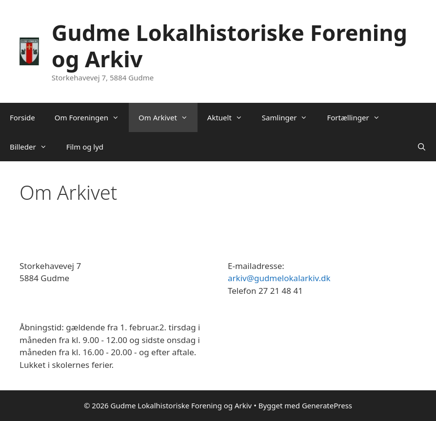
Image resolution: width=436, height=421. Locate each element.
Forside (22, 117)
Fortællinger (358, 117)
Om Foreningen (92, 117)
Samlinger (289, 117)
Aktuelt (229, 117)
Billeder (33, 146)
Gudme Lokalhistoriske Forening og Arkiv (229, 46)
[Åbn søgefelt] (421, 146)
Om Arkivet (168, 117)
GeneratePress (327, 405)
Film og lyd (84, 147)
